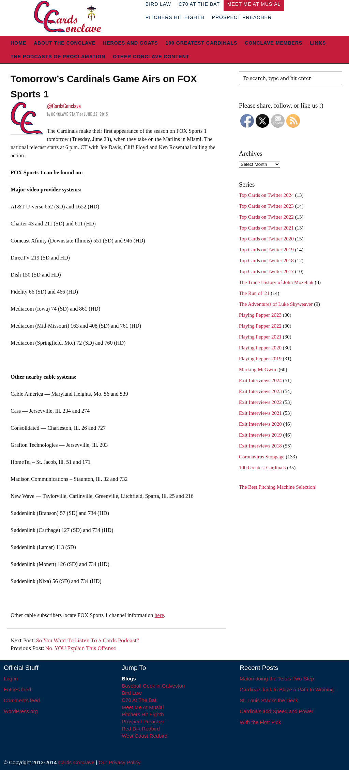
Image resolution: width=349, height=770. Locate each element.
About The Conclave (64, 43)
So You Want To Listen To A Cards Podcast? (87, 640)
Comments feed (22, 700)
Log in (11, 678)
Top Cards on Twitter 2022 (266, 217)
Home (18, 43)
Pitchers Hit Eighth (175, 17)
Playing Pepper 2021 (260, 337)
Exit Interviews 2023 (260, 391)
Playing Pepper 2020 (260, 347)
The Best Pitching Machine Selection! (278, 487)
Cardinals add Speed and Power (276, 711)
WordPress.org (21, 711)
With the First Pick (260, 722)
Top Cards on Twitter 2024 (266, 195)
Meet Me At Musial (143, 707)
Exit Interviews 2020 (260, 424)
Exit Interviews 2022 (260, 402)
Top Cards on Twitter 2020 (266, 238)
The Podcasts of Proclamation (58, 56)
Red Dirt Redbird (141, 729)
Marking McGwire (258, 369)
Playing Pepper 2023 (260, 315)
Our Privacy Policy (119, 762)
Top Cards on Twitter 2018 (266, 260)
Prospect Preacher (242, 17)
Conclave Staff (65, 114)
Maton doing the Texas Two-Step (277, 678)
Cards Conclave (76, 762)
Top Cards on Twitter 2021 (266, 228)
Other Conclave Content (151, 56)
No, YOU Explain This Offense (80, 648)
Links (318, 43)
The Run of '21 (254, 293)
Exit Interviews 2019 (260, 435)
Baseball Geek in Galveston (153, 686)
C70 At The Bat (139, 700)
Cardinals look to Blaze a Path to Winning (287, 689)
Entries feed (17, 689)
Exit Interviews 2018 (260, 446)
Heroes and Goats (130, 43)
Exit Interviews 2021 (260, 413)
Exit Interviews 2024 (260, 380)
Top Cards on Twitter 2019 (266, 249)
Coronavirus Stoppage (262, 456)
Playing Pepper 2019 (260, 358)
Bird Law (131, 693)
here (159, 615)
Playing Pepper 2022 (260, 326)
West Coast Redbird (144, 736)
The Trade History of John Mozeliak (276, 282)
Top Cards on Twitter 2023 (266, 206)
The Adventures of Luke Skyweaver (276, 304)
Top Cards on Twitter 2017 (266, 271)
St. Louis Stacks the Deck (269, 700)
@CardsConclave (64, 106)
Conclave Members (273, 43)
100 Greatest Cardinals (202, 43)
